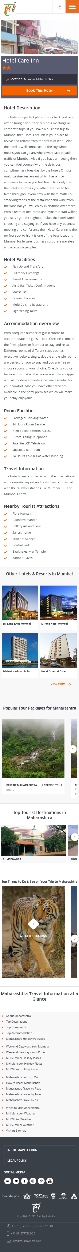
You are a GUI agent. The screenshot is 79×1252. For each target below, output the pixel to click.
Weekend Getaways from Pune (25, 1052)
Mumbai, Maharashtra (31, 79)
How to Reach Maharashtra (23, 1083)
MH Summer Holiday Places (23, 1058)
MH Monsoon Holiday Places (24, 1063)
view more (61, 684)
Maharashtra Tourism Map (22, 1077)
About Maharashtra (18, 1016)
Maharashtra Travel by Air (22, 1100)
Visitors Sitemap (16, 1130)
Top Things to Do (16, 1027)
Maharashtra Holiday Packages (25, 1039)
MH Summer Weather (19, 1125)
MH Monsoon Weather (20, 1113)
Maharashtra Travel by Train (23, 1094)
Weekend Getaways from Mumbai (27, 1046)
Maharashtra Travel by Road (23, 1088)
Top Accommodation (19, 1033)
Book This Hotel (39, 90)
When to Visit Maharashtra (23, 1108)
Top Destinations (16, 1021)
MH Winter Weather (18, 1119)
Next (73, 749)
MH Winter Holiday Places (22, 1069)
